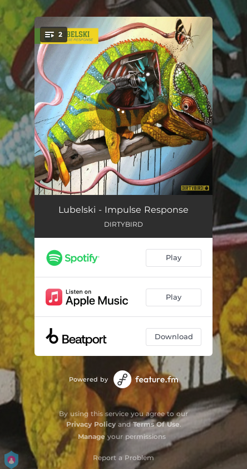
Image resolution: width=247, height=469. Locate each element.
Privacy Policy (91, 424)
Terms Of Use (156, 424)
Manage (91, 436)
